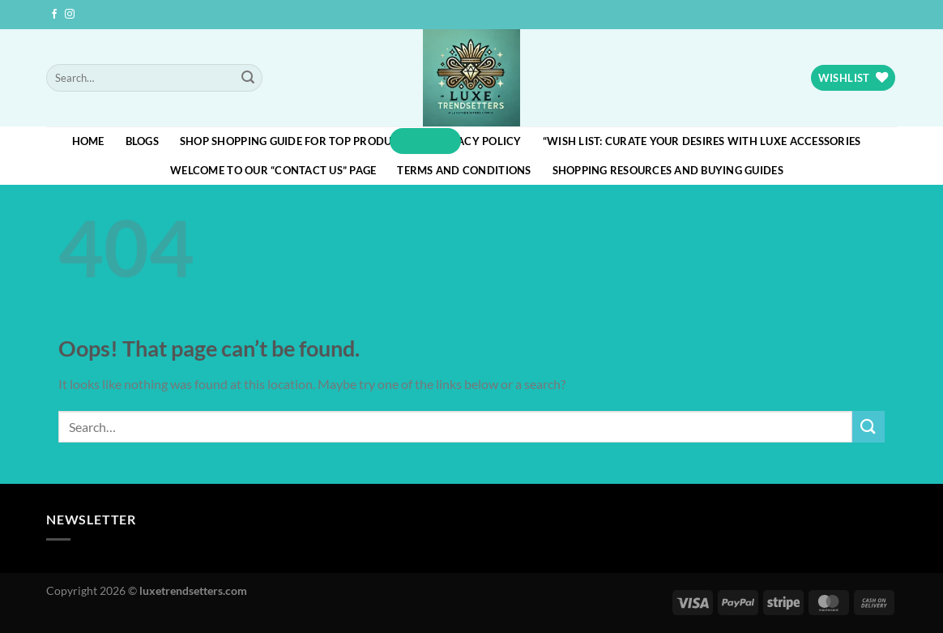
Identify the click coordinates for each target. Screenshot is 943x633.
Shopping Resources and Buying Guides (668, 170)
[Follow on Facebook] (54, 14)
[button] (425, 141)
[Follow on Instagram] (70, 14)
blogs (142, 141)
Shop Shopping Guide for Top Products (296, 141)
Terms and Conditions (464, 170)
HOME (88, 141)
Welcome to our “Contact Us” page (273, 170)
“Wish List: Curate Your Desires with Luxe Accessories (702, 141)
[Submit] (248, 78)
